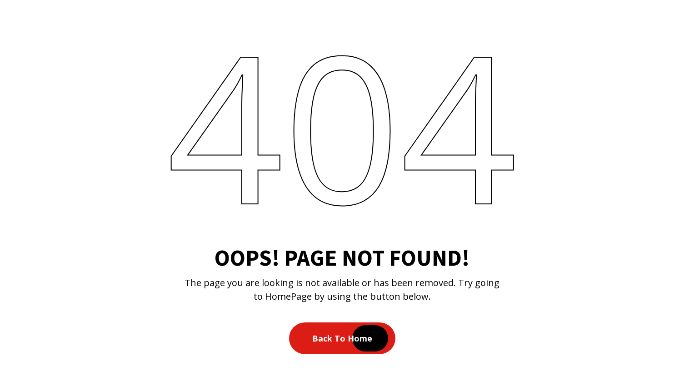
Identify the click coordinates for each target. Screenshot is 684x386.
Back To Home (342, 338)
